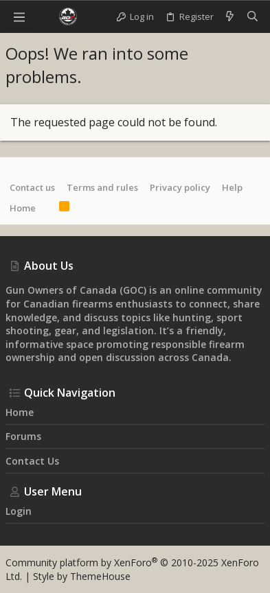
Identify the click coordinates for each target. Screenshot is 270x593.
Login (18, 511)
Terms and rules (102, 187)
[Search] (252, 16)
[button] (19, 16)
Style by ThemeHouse (82, 576)
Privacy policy (180, 187)
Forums (23, 436)
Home (23, 208)
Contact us (32, 187)
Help (232, 187)
